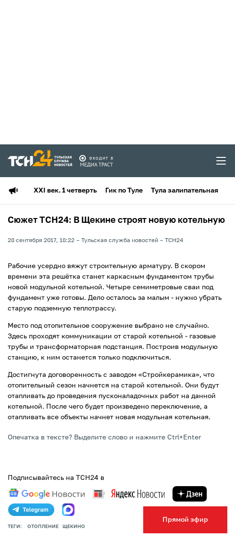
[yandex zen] (190, 494)
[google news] (46, 494)
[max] (68, 509)
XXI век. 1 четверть (65, 190)
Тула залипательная (184, 190)
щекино (73, 526)
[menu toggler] (221, 161)
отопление (43, 526)
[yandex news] (129, 494)
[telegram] (31, 509)
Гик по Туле (124, 190)
